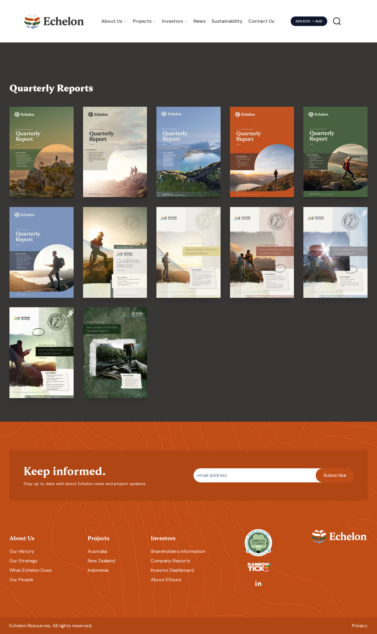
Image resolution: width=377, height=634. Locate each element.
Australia (97, 551)
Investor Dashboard (172, 570)
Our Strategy (23, 561)
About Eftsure (166, 579)
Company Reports (170, 561)
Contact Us (261, 21)
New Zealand (101, 561)
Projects (142, 21)
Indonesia (98, 570)
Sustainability (226, 21)
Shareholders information (178, 551)
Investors (172, 21)
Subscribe (334, 475)
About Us (111, 21)
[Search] (337, 21)
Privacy (360, 625)
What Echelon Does (30, 570)
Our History (21, 551)
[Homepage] (54, 21)
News (200, 21)
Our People (21, 579)
